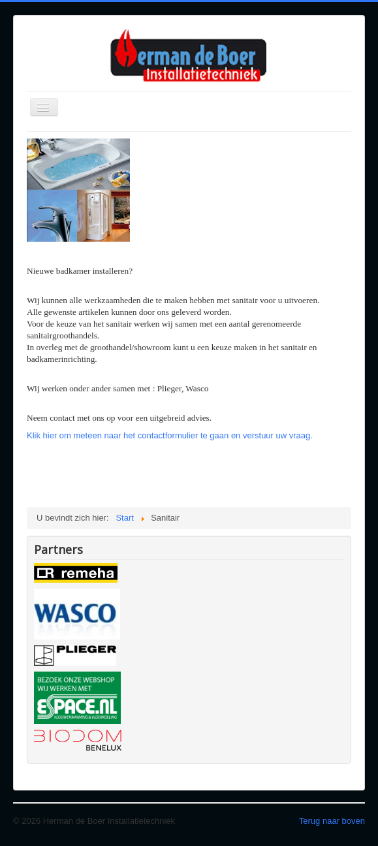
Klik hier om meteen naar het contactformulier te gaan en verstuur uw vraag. (170, 435)
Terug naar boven (332, 821)
